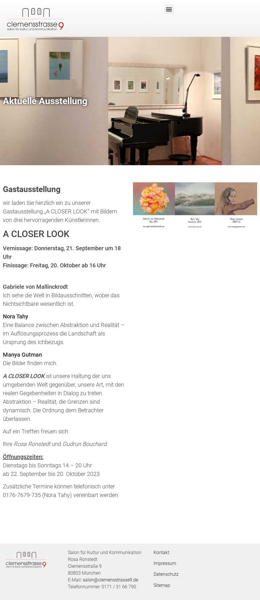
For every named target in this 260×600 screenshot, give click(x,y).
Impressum (165, 563)
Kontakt (161, 552)
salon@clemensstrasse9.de (110, 580)
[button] (169, 9)
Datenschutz (166, 574)
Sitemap (162, 585)
